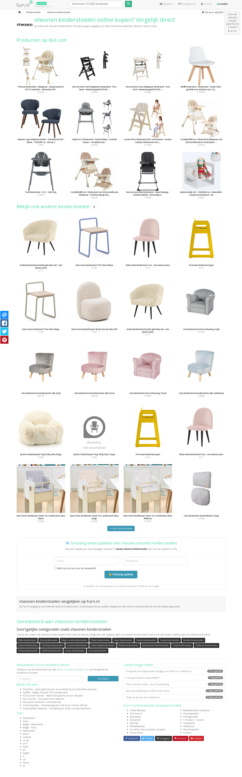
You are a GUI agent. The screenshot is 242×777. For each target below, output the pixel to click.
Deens (26, 762)
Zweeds (27, 737)
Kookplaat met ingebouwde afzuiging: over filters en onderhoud (174, 671)
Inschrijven (103, 678)
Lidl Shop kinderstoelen (52, 645)
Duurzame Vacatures (34, 702)
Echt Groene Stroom (33, 695)
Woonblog (135, 716)
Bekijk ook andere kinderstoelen (57, 206)
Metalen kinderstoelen (193, 640)
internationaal (54, 702)
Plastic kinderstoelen (100, 640)
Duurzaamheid (190, 713)
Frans (26, 721)
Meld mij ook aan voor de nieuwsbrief (75, 568)
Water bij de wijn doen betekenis (174, 697)
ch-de (26, 740)
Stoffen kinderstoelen (51, 650)
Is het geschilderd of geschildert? (174, 677)
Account (206, 3)
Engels (26, 753)
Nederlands (29, 717)
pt (24, 749)
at (24, 765)
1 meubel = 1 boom (193, 719)
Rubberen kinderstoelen (206, 645)
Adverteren (188, 726)
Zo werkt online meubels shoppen (147, 729)
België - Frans (30, 727)
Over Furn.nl (136, 713)
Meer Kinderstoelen (121, 528)
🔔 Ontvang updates (121, 574)
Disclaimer (135, 719)
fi (23, 756)
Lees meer (232, 31)
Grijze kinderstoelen (123, 640)
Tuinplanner (189, 723)
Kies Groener (29, 698)
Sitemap (134, 723)
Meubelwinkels (137, 726)
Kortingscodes (190, 716)
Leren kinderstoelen (98, 650)
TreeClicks (28, 689)
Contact (187, 732)
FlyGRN (26, 692)
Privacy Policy (136, 732)
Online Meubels (138, 710)
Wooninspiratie (191, 729)
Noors (26, 733)
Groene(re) (42, 3)
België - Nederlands (33, 724)
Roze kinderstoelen (48, 640)
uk (24, 759)
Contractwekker (31, 705)
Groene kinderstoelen (77, 645)
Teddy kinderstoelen (182, 645)
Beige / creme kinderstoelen (74, 640)
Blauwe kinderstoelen (128, 645)
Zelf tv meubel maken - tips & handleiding (174, 684)
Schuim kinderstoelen (28, 650)
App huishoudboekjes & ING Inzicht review (174, 690)
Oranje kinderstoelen (169, 640)
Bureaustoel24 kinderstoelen (155, 645)
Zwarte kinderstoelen (28, 645)
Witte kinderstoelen (27, 640)
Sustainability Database (35, 708)
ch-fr (25, 743)
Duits (25, 746)
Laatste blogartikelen (138, 665)
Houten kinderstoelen (146, 640)
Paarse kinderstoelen (74, 650)
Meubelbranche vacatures (196, 710)
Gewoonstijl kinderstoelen (103, 645)
